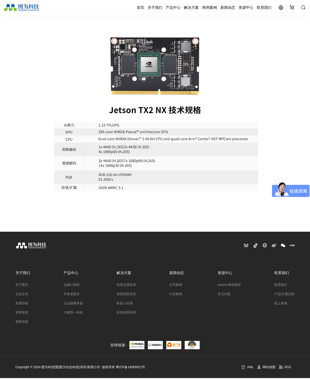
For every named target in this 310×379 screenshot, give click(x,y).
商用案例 (209, 8)
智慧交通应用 (126, 285)
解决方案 (191, 8)
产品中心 (173, 8)
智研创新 (21, 322)
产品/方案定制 (284, 295)
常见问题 (224, 295)
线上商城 (280, 304)
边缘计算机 (72, 285)
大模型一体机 (73, 313)
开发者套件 (72, 295)
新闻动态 (227, 8)
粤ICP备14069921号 (130, 368)
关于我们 (155, 8)
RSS (285, 368)
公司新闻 (175, 285)
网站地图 (266, 368)
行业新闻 (175, 295)
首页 (140, 8)
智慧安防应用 (126, 295)
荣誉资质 (21, 313)
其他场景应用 (126, 313)
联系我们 (264, 8)
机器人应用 (125, 304)
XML (247, 368)
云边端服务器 (73, 304)
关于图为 (21, 285)
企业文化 (21, 295)
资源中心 (246, 8)
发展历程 (21, 304)
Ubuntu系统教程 (229, 285)
